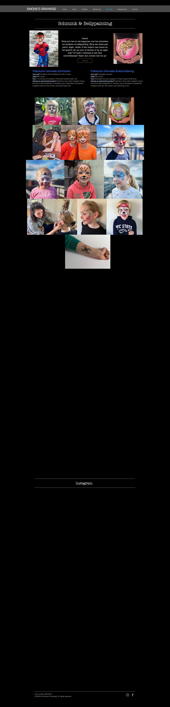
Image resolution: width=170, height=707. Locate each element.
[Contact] (85, 61)
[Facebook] (133, 695)
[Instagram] (128, 695)
